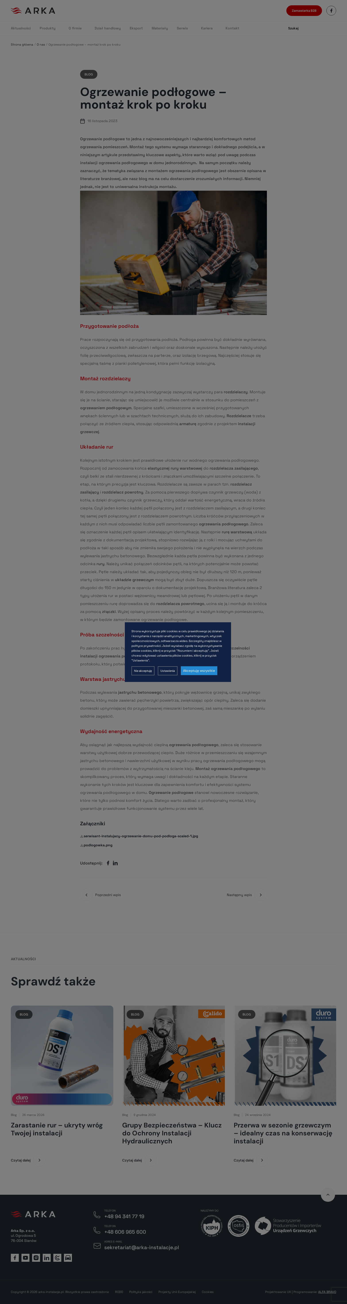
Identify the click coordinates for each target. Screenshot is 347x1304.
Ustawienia (167, 671)
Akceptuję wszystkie (199, 670)
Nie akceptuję (143, 671)
